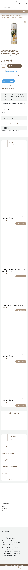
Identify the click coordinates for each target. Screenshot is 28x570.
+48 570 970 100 (22, 3)
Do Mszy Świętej (5, 460)
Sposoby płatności (6, 516)
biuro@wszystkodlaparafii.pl (19, 1)
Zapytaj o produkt (8, 81)
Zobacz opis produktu (7, 86)
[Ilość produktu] (3, 66)
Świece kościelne (14, 15)
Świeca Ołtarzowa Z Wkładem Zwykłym (13, 305)
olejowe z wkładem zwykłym (17, 17)
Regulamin (4, 508)
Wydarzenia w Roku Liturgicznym (9, 479)
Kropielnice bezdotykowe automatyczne (10, 466)
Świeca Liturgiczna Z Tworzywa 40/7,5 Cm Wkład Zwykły (13, 355)
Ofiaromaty (4, 473)
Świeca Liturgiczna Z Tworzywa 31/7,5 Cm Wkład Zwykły (13, 270)
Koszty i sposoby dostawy (7, 514)
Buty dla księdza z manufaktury (8, 453)
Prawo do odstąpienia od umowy (8, 518)
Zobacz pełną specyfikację (8, 88)
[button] (25, 22)
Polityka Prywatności (6, 520)
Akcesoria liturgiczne (6, 446)
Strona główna (5, 15)
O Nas (3, 506)
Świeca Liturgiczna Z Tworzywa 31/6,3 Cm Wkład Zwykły (13, 217)
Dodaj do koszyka (15, 66)
